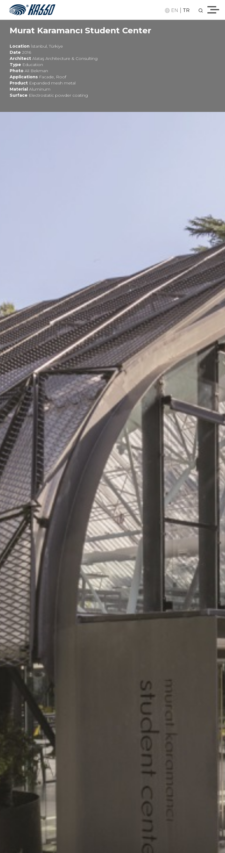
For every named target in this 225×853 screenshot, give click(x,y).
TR (186, 10)
